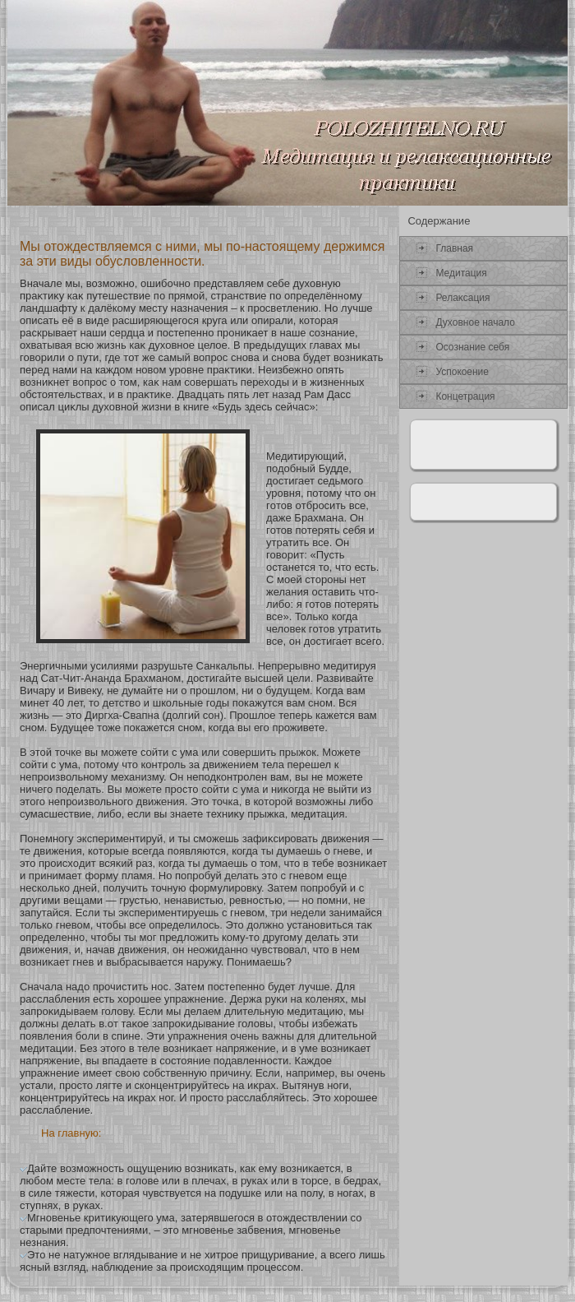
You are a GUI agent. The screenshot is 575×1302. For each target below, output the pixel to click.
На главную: (71, 1133)
